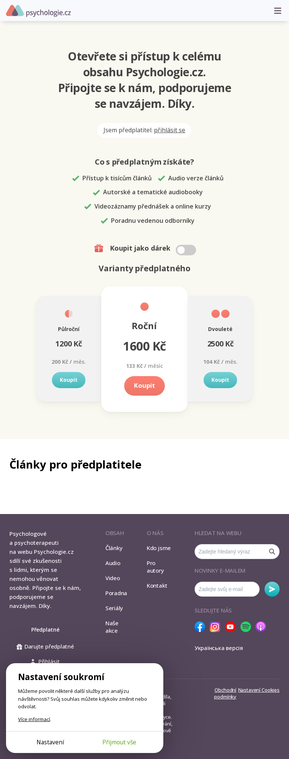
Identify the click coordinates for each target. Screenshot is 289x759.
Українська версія (219, 648)
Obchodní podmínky (225, 693)
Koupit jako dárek (146, 248)
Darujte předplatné (45, 646)
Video (112, 578)
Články (114, 548)
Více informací (34, 719)
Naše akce (112, 626)
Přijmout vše (119, 742)
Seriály (114, 608)
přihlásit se (169, 130)
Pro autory (155, 566)
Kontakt (157, 585)
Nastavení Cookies (259, 689)
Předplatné (45, 629)
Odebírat (272, 589)
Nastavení (50, 742)
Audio (112, 563)
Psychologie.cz (38, 10)
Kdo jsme (159, 548)
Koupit (69, 379)
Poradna (116, 593)
